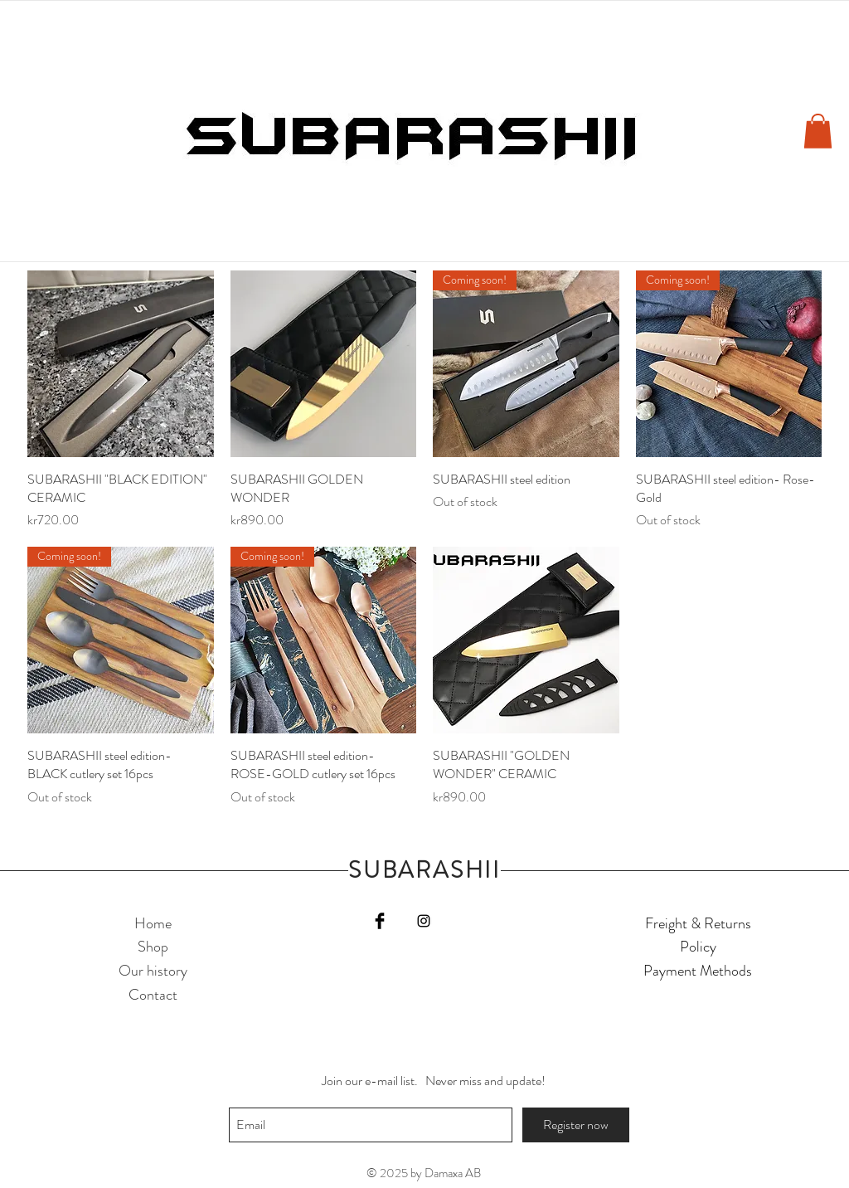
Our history (153, 970)
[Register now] (575, 1125)
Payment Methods (697, 970)
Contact (153, 994)
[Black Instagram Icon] (423, 921)
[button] (817, 131)
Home (153, 923)
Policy (698, 946)
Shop (153, 946)
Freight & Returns (698, 923)
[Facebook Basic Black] (379, 921)
